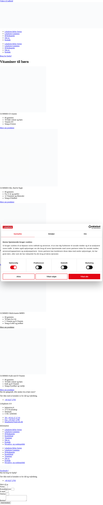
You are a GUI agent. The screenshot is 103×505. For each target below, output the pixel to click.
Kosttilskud (9, 436)
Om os (7, 38)
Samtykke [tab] (18, 234)
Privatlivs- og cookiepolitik (15, 444)
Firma (2, 487)
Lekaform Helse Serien (13, 32)
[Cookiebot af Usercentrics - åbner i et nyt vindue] (90, 227)
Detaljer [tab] (51, 234)
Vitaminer (8, 438)
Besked (3, 501)
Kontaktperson (5, 489)
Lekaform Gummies (12, 34)
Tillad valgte (51, 277)
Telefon (3, 494)
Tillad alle (84, 277)
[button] (7, 327)
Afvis (18, 277)
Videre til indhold (6, 1)
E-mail (3, 491)
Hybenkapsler (10, 36)
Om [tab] (85, 234)
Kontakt (8, 40)
